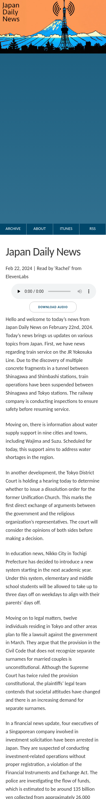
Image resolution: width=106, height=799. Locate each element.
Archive (13, 228)
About (39, 228)
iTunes (66, 228)
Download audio (53, 307)
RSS (93, 228)
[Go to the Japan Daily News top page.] (53, 59)
